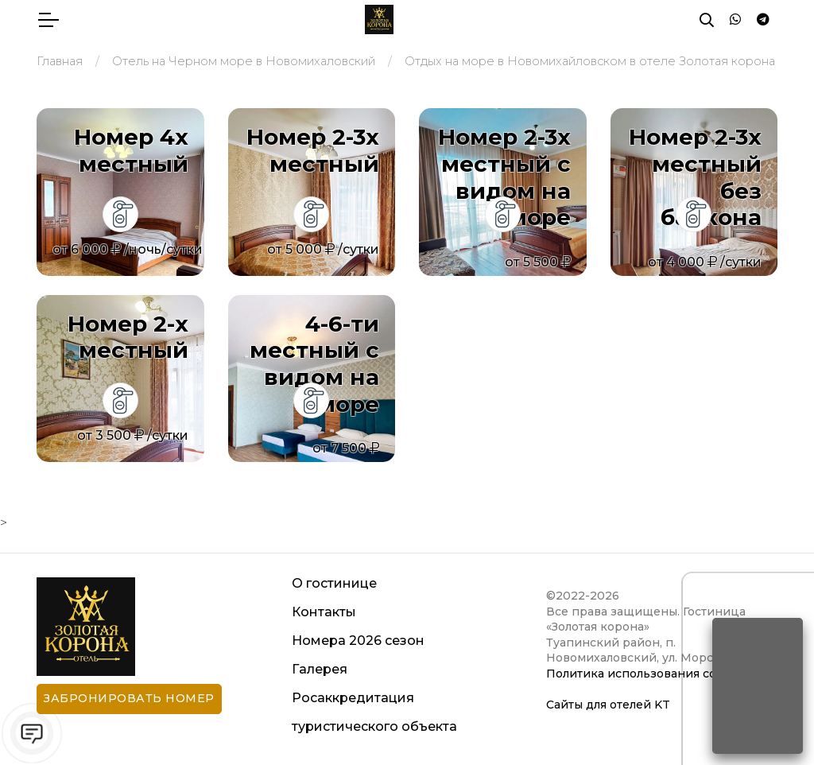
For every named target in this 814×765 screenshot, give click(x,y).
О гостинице (334, 583)
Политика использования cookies (646, 673)
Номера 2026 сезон (358, 640)
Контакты (324, 611)
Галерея (319, 669)
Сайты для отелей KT (608, 704)
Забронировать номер (129, 698)
